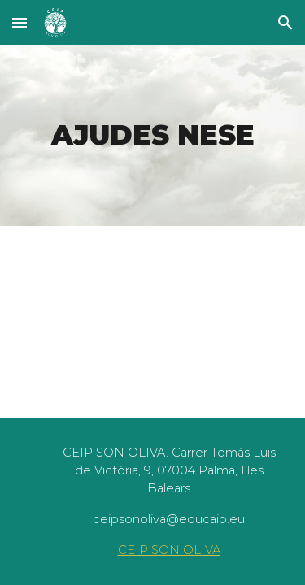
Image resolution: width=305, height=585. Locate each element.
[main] (152, 135)
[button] (19, 22)
